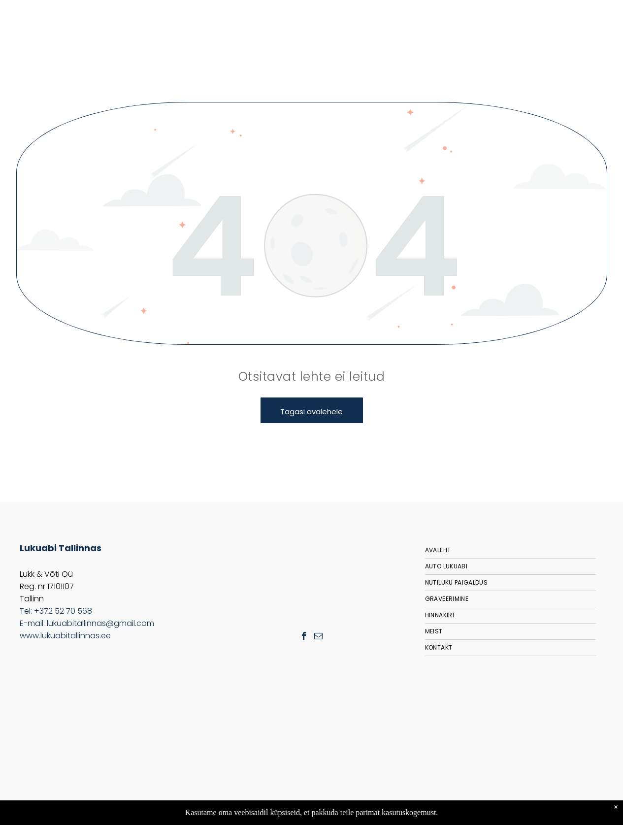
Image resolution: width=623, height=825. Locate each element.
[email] (318, 637)
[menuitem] (510, 550)
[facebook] (304, 637)
